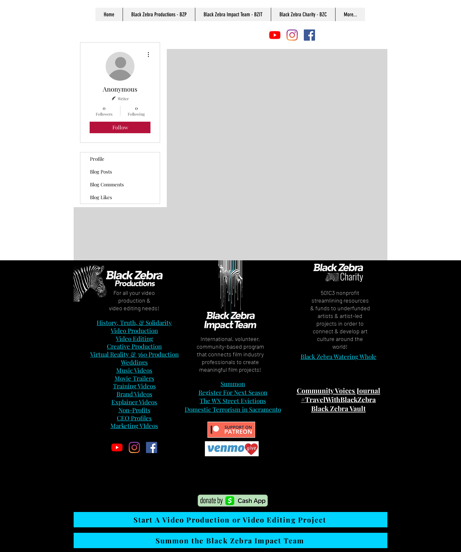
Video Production (134, 330)
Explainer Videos (134, 402)
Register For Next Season (232, 392)
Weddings (134, 362)
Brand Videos (134, 394)
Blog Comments (107, 184)
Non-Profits (134, 410)
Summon (233, 383)
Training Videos (134, 386)
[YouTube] (274, 35)
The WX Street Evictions (233, 400)
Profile (97, 159)
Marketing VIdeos (134, 425)
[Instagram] (292, 35)
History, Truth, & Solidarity (134, 322)
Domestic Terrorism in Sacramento (233, 409)
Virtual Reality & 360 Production (134, 354)
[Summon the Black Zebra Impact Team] (230, 540)
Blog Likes (101, 197)
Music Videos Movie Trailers (134, 374)
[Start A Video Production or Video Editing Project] (230, 519)
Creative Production (134, 346)
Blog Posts (101, 171)
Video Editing (134, 338)
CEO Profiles (134, 418)
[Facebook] (309, 35)
